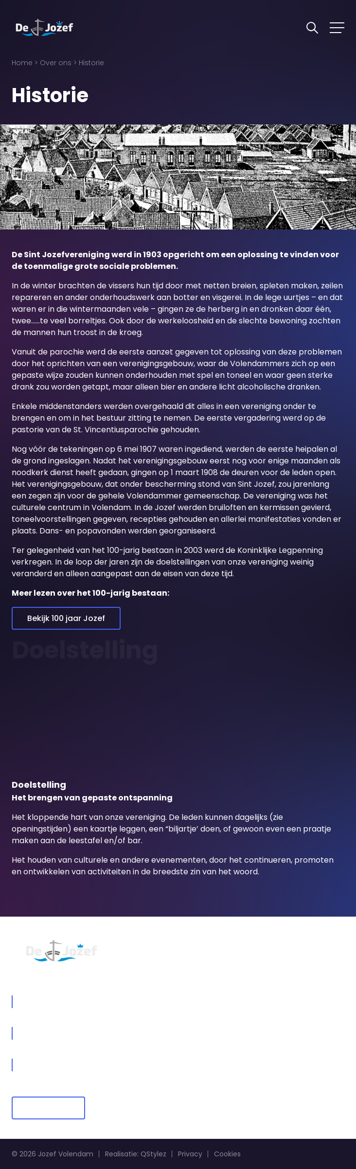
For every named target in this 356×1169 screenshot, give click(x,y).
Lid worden (48, 1108)
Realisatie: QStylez (135, 1154)
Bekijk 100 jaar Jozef (66, 618)
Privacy (190, 1154)
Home (22, 63)
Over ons (55, 63)
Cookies (227, 1154)
